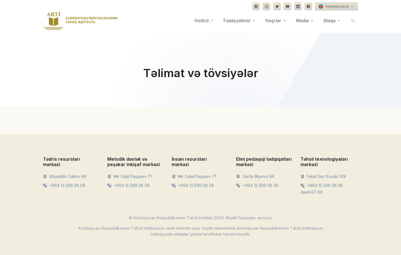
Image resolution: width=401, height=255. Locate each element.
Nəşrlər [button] (273, 20)
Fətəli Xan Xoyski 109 (323, 176)
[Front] (80, 20)
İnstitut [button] (202, 20)
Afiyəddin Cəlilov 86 (64, 176)
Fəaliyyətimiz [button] (236, 20)
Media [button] (302, 20)
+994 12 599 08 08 (64, 185)
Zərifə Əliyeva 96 (255, 176)
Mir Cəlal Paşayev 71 (129, 176)
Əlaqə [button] (329, 20)
